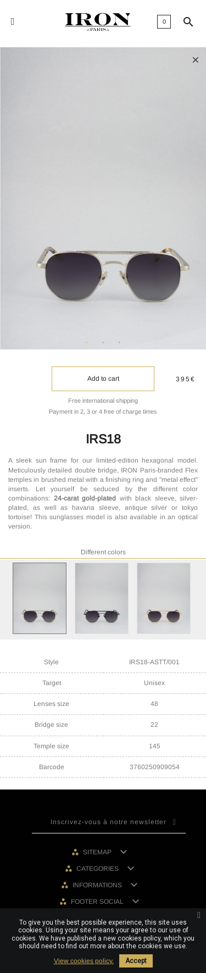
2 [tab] (103, 342)
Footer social (98, 901)
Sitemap (98, 852)
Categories (98, 868)
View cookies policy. (84, 961)
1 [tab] (86, 342)
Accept (136, 961)
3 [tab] (119, 342)
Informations (98, 885)
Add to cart (103, 378)
